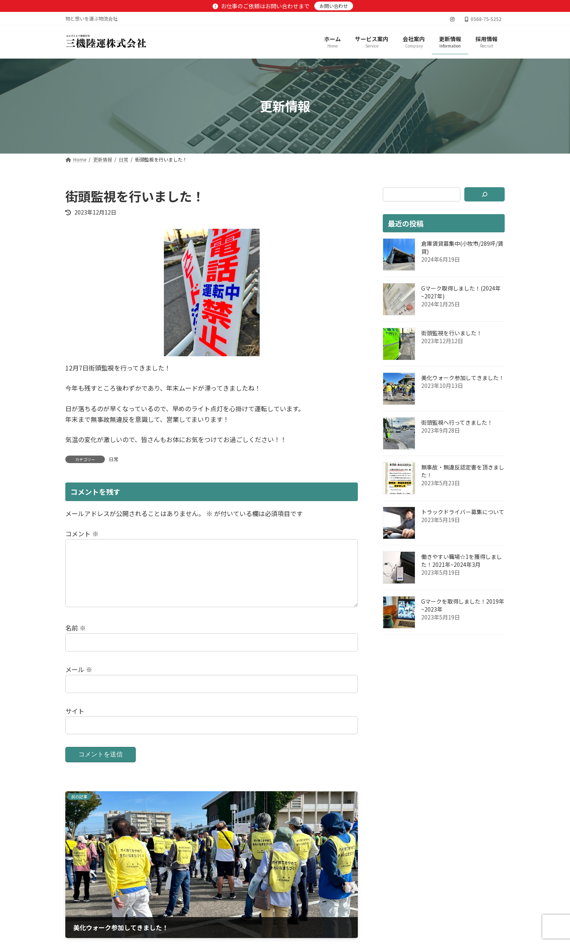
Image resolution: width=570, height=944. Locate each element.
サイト (74, 723)
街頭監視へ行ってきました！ (457, 422)
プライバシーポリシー (102, 908)
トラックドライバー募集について (462, 512)
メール (78, 682)
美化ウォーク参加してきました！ (462, 378)
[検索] (485, 194)
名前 (75, 640)
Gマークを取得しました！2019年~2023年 (462, 605)
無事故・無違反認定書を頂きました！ (462, 471)
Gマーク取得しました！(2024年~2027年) (461, 292)
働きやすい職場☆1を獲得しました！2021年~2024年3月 (461, 560)
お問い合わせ (333, 5)
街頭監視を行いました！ (451, 333)
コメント (82, 533)
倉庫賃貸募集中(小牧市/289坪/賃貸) (462, 247)
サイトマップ (165, 908)
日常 (113, 459)
